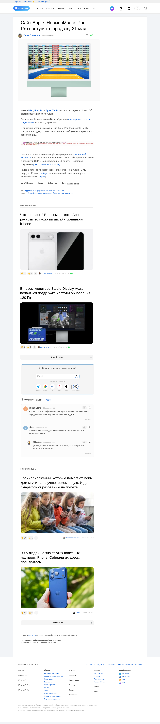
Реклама (107, 662)
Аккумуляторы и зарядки (54, 675)
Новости (70, 180)
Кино (96, 691)
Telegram (38, 387)
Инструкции (99, 671)
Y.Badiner (37, 439)
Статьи (72, 668)
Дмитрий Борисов (72, 535)
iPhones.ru (84, 662)
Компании (73, 694)
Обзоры (47, 668)
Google (45, 387)
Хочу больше (57, 354)
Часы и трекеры (51, 684)
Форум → (49, 397)
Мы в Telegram (43, 2)
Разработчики (100, 678)
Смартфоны (49, 678)
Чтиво (97, 686)
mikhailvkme (35, 405)
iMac (30, 107)
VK (52, 387)
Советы (97, 668)
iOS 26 (21, 668)
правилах (32, 632)
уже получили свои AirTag (46, 161)
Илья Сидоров (31, 32)
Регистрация (75, 387)
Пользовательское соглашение (128, 662)
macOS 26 (23, 673)
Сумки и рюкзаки (51, 694)
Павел (78, 610)
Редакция (96, 662)
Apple (42, 174)
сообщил (43, 170)
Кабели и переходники (53, 697)
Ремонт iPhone (100, 681)
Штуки (46, 691)
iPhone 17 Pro (24, 684)
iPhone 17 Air (24, 689)
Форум (40, 180)
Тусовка (72, 684)
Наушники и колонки (52, 671)
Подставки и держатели (54, 700)
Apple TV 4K (52, 107)
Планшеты (48, 681)
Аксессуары (74, 678)
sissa (31, 424)
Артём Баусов (46, 270)
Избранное (52, 180)
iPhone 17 (22, 678)
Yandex (59, 387)
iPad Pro (39, 107)
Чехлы (46, 687)
